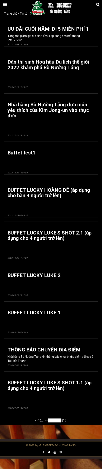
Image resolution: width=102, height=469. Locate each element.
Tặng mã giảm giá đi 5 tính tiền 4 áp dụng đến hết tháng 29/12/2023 (51, 36)
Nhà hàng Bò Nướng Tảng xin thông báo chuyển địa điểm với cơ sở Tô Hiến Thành (51, 356)
